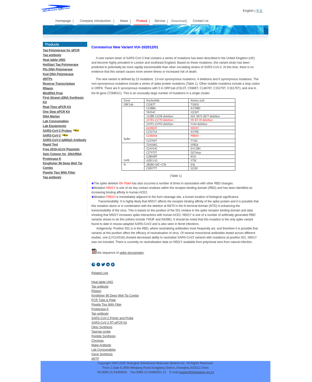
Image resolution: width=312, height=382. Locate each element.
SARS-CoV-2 (52, 135)
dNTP (95, 358)
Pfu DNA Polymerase (58, 69)
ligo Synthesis (103, 327)
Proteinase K (52, 159)
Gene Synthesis (102, 354)
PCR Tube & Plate (103, 300)
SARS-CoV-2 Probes (57, 131)
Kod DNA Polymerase (58, 74)
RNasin (96, 291)
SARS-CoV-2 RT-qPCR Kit (109, 322)
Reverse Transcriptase (59, 83)
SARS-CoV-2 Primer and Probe (112, 318)
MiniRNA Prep (53, 93)
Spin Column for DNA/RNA (62, 154)
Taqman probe (101, 331)
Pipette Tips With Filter (59, 172)
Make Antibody (101, 345)
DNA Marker (51, 116)
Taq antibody (52, 177)
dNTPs (47, 79)
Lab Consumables (56, 121)
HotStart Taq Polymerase (60, 64)
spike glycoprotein (132, 252)
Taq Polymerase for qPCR (61, 50)
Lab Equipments (54, 126)
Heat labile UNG (102, 282)
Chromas (97, 340)
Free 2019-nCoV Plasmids (61, 149)
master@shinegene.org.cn (196, 372)
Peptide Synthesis (103, 336)
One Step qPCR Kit (56, 111)
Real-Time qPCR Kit (57, 107)
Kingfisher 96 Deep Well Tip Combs (115, 295)
